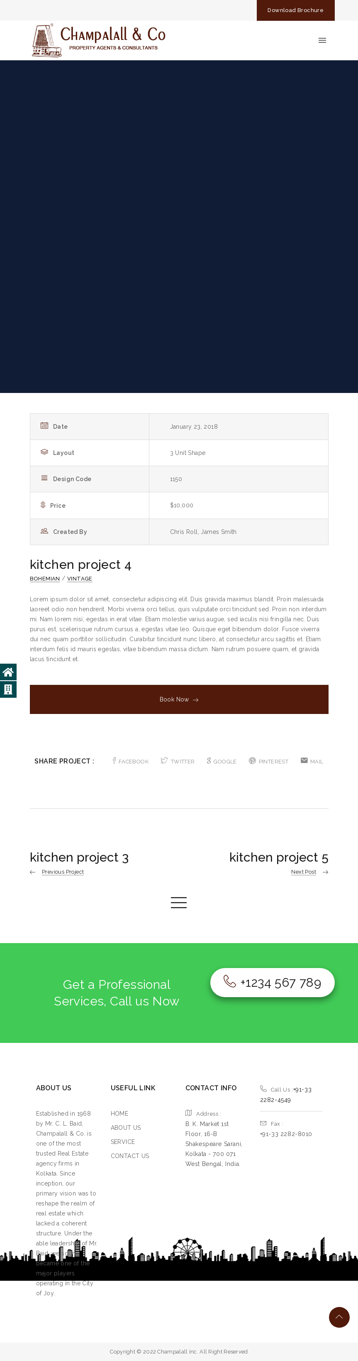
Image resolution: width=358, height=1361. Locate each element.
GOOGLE (222, 761)
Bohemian (45, 579)
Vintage (80, 579)
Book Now (179, 699)
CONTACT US (130, 1156)
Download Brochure (296, 10)
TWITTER (178, 761)
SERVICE (123, 1142)
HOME (120, 1113)
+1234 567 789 (272, 982)
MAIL (312, 761)
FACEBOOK (131, 761)
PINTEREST (268, 761)
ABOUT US (126, 1127)
